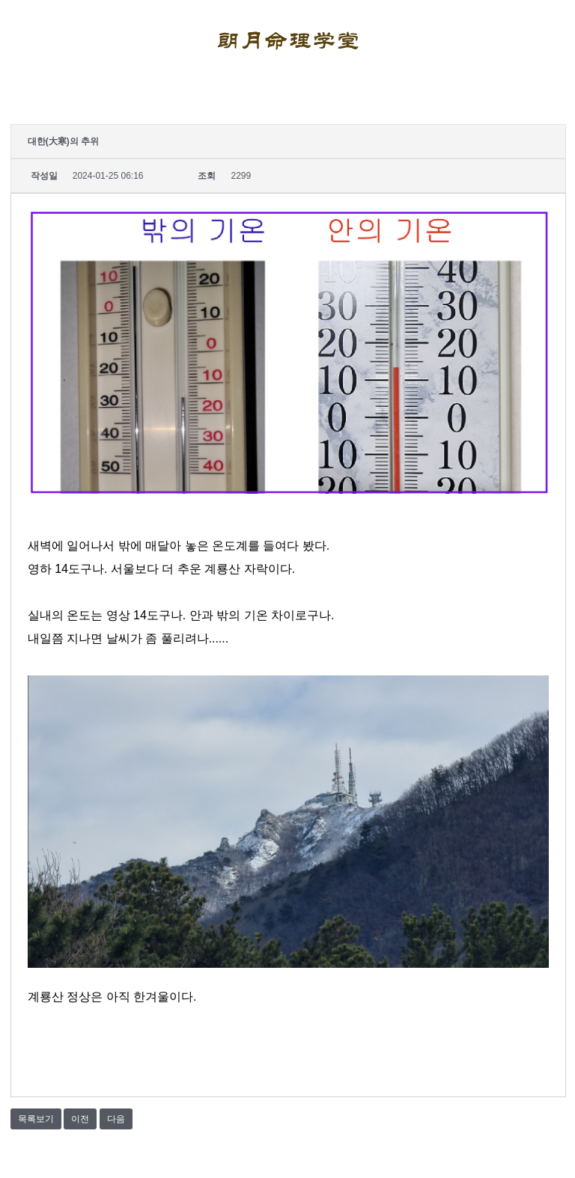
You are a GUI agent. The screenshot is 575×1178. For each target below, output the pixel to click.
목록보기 (36, 1119)
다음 (116, 1119)
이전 (80, 1119)
